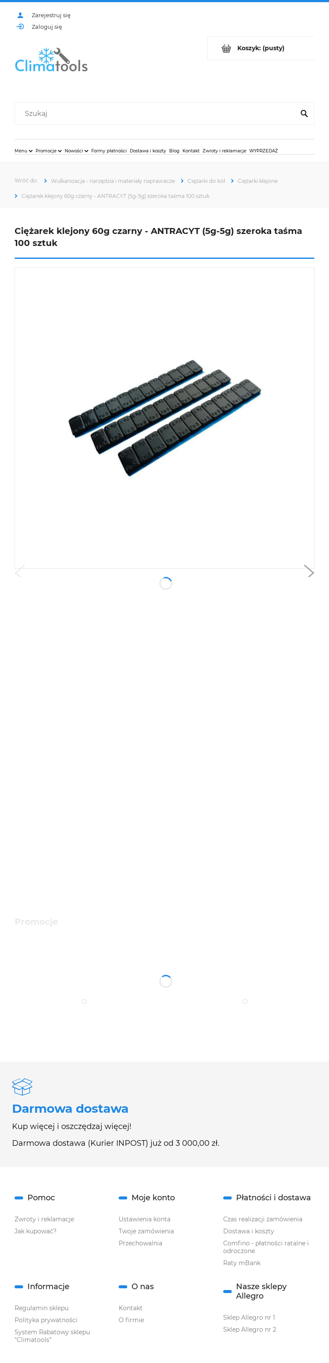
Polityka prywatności (46, 1320)
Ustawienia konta (144, 1219)
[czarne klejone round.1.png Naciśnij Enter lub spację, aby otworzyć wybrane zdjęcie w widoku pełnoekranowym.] (164, 418)
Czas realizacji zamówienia (262, 1219)
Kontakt (131, 1308)
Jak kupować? (36, 1231)
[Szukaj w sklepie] (156, 113)
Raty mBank (241, 1263)
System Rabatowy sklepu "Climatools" (52, 1336)
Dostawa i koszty (248, 1231)
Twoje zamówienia (146, 1231)
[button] (20, 575)
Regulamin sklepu (42, 1308)
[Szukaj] (304, 114)
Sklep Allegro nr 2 (249, 1329)
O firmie (131, 1320)
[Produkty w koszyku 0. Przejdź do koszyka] (261, 48)
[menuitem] (24, 150)
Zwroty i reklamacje (44, 1219)
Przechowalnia (140, 1243)
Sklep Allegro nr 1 (249, 1317)
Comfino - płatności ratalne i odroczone (266, 1247)
